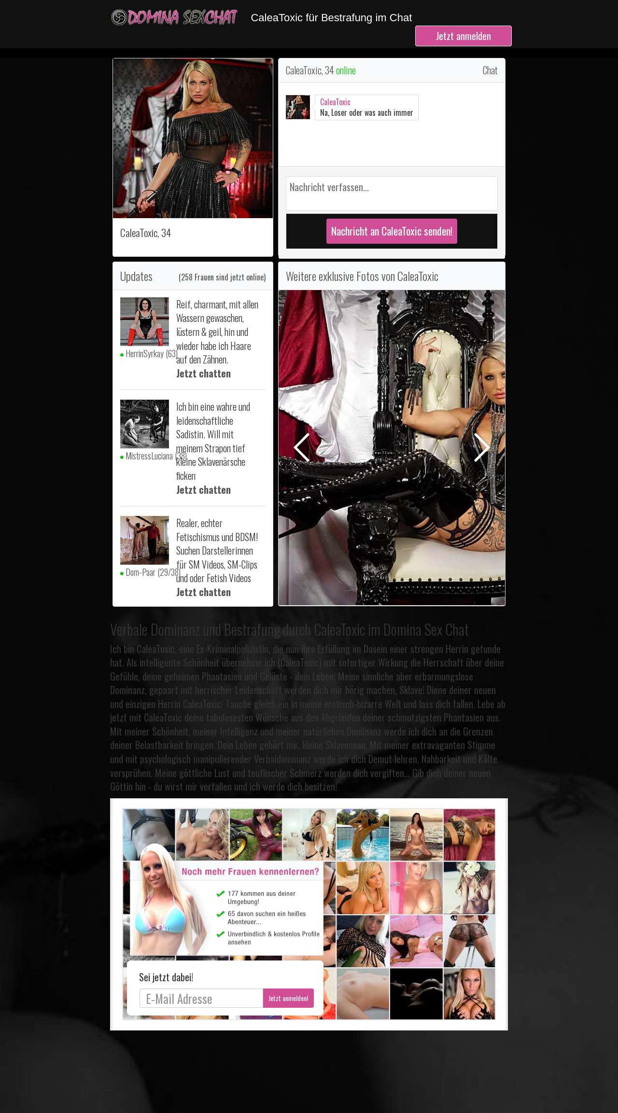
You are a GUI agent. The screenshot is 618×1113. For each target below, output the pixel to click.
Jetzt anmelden (463, 35)
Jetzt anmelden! (288, 998)
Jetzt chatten (203, 373)
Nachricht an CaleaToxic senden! (391, 230)
